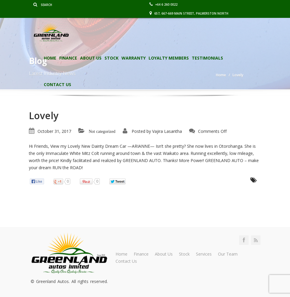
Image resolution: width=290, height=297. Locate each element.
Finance (68, 58)
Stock (112, 58)
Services (204, 254)
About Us (91, 58)
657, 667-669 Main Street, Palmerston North (188, 13)
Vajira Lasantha (167, 131)
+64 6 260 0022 (163, 4)
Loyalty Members (169, 58)
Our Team (228, 254)
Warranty (133, 58)
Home (50, 58)
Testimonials (207, 58)
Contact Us (57, 84)
